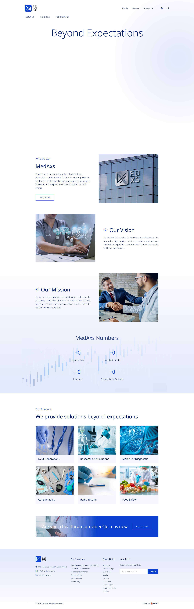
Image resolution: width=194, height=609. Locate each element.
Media (125, 8)
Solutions (45, 16)
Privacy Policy (108, 585)
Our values (107, 572)
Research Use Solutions (80, 568)
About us (29, 16)
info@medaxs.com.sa (47, 571)
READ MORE (45, 197)
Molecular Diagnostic (79, 572)
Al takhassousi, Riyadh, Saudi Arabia (52, 567)
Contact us (148, 8)
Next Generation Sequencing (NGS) (85, 565)
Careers (135, 8)
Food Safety (75, 581)
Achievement (62, 16)
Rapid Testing (76, 578)
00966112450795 (45, 575)
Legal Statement (109, 588)
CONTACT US (142, 526)
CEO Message (108, 568)
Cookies (106, 591)
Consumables (76, 575)
